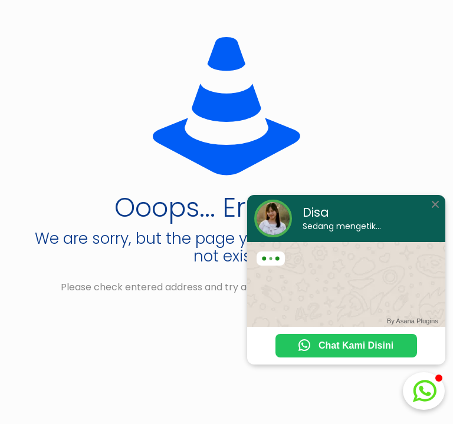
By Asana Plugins (412, 320)
